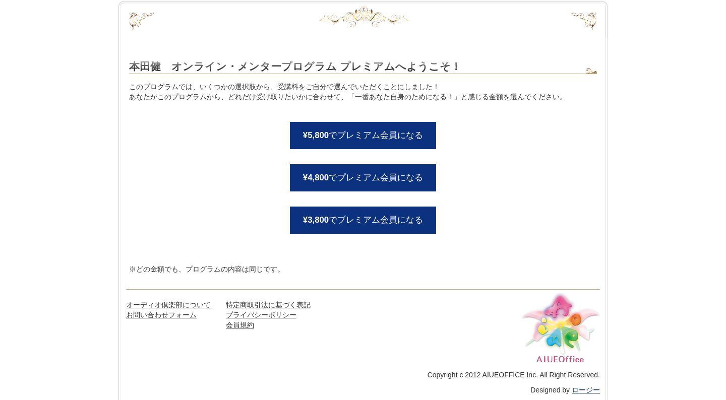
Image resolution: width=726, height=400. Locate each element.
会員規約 (240, 325)
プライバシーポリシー (261, 315)
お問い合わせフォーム (161, 315)
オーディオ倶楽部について (168, 305)
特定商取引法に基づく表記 (268, 305)
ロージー (586, 390)
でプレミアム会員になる (363, 135)
